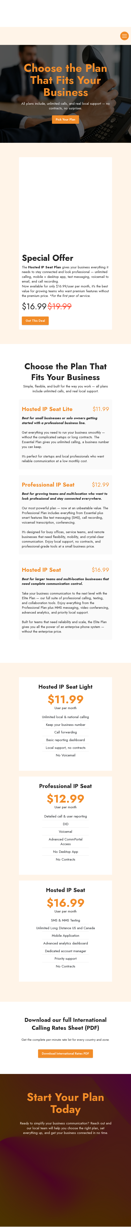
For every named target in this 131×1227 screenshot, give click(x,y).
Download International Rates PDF (65, 1054)
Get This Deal (35, 321)
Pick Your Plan (66, 119)
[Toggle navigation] (124, 36)
